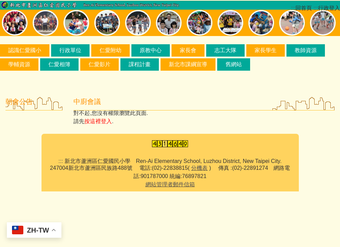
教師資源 (306, 50)
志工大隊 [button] (225, 50)
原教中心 (151, 50)
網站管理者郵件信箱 (170, 184)
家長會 (188, 50)
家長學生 (266, 50)
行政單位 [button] (70, 50)
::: (60, 161)
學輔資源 (19, 64)
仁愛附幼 (110, 50)
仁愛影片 (99, 64)
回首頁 (303, 8)
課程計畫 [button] (140, 64)
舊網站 (233, 64)
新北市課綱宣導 (188, 64)
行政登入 (329, 8)
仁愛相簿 (59, 64)
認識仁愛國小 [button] (24, 50)
